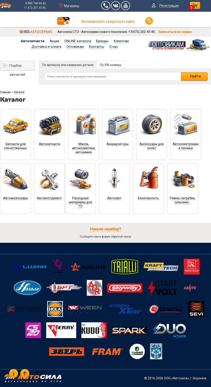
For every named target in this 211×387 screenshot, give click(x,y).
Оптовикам (75, 47)
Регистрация (169, 5)
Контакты (96, 47)
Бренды (102, 41)
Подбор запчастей (17, 67)
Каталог (19, 92)
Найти (195, 76)
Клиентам (121, 41)
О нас (113, 47)
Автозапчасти (32, 41)
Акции (54, 41)
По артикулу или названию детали (67, 65)
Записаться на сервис (175, 32)
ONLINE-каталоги (77, 41)
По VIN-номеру (110, 65)
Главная (5, 92)
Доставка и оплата (46, 47)
